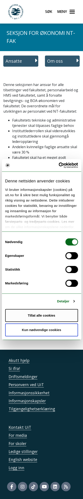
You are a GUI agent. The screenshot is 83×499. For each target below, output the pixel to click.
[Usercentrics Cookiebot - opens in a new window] (59, 165)
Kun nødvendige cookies (41, 330)
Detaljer (63, 301)
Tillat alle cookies (41, 315)
